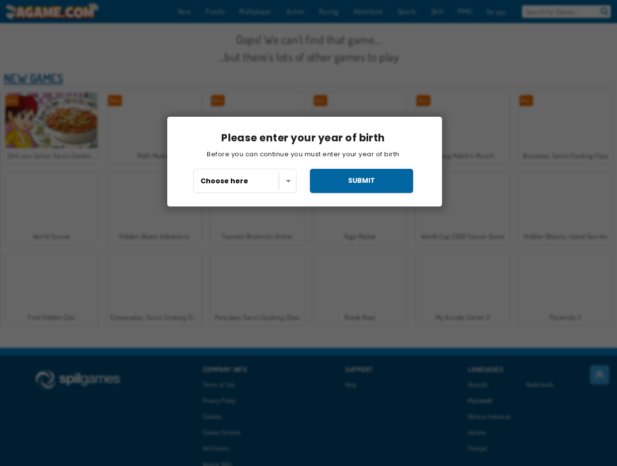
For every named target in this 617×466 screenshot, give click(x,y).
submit (361, 180)
